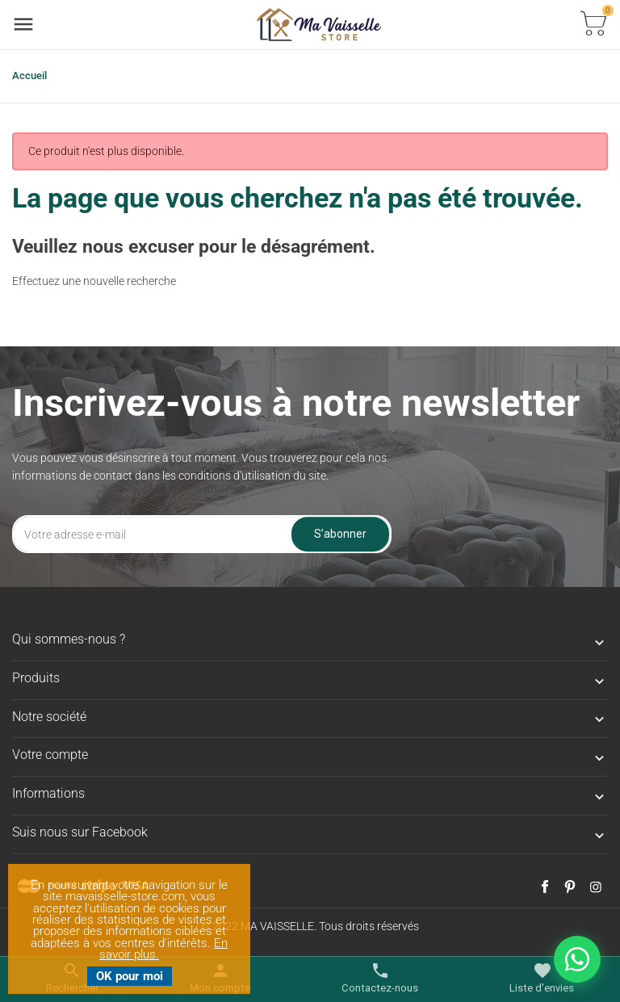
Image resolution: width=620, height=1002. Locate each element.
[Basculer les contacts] (379, 979)
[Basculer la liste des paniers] (593, 24)
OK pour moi (129, 976)
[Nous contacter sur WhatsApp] (577, 959)
